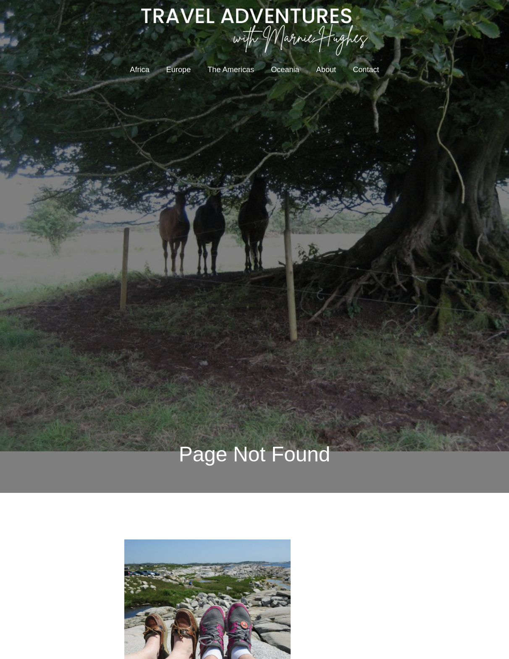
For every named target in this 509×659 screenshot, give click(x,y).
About (326, 69)
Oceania (285, 69)
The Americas (230, 69)
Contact (366, 69)
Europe (178, 69)
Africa (139, 69)
